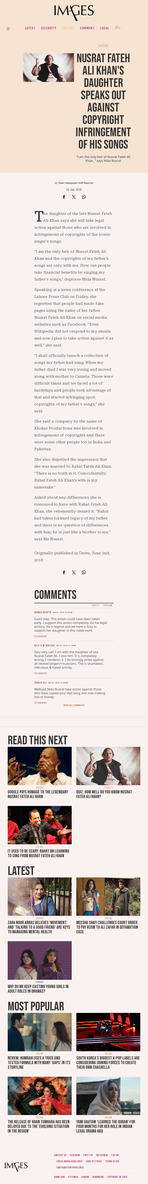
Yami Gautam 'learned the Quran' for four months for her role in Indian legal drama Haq (105, 1126)
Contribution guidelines (70, 1167)
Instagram (102, 1155)
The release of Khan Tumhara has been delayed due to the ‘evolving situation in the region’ (39, 1126)
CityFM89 (73, 1177)
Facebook (75, 1155)
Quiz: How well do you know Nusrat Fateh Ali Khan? (104, 794)
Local (104, 28)
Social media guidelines (69, 1161)
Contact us (60, 1155)
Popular (107, 605)
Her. (118, 28)
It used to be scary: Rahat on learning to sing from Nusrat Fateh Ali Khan (38, 853)
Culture (68, 28)
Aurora (85, 1177)
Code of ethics (94, 1161)
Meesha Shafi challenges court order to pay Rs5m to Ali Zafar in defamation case (107, 927)
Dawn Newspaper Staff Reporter (75, 183)
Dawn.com (59, 1177)
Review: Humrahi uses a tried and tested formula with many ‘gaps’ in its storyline (39, 1062)
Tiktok (115, 1155)
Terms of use (112, 1161)
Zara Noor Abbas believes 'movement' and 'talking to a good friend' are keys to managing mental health (39, 927)
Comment (87, 28)
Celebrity (48, 28)
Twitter (88, 1155)
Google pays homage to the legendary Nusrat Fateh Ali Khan (38, 794)
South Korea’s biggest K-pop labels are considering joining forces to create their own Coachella (108, 1062)
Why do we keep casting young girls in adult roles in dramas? (38, 989)
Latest (30, 28)
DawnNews (98, 1177)
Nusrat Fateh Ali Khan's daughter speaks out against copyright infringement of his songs (103, 101)
